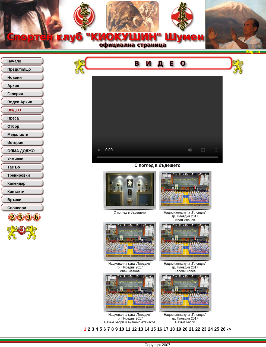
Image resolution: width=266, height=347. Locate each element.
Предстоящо (19, 69)
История (15, 142)
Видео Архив (19, 102)
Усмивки (15, 159)
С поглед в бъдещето (130, 212)
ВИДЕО (14, 110)
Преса (13, 118)
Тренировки (18, 175)
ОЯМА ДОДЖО (20, 151)
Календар (16, 183)
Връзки (14, 200)
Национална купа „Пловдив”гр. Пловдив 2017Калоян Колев (185, 267)
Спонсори (16, 208)
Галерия (15, 94)
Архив (13, 85)
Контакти (15, 191)
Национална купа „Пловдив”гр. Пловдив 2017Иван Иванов (185, 216)
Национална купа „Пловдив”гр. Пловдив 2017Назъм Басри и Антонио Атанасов (129, 318)
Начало (14, 61)
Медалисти (17, 134)
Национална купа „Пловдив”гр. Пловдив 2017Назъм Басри (185, 318)
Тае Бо (13, 167)
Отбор (13, 126)
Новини (14, 77)
